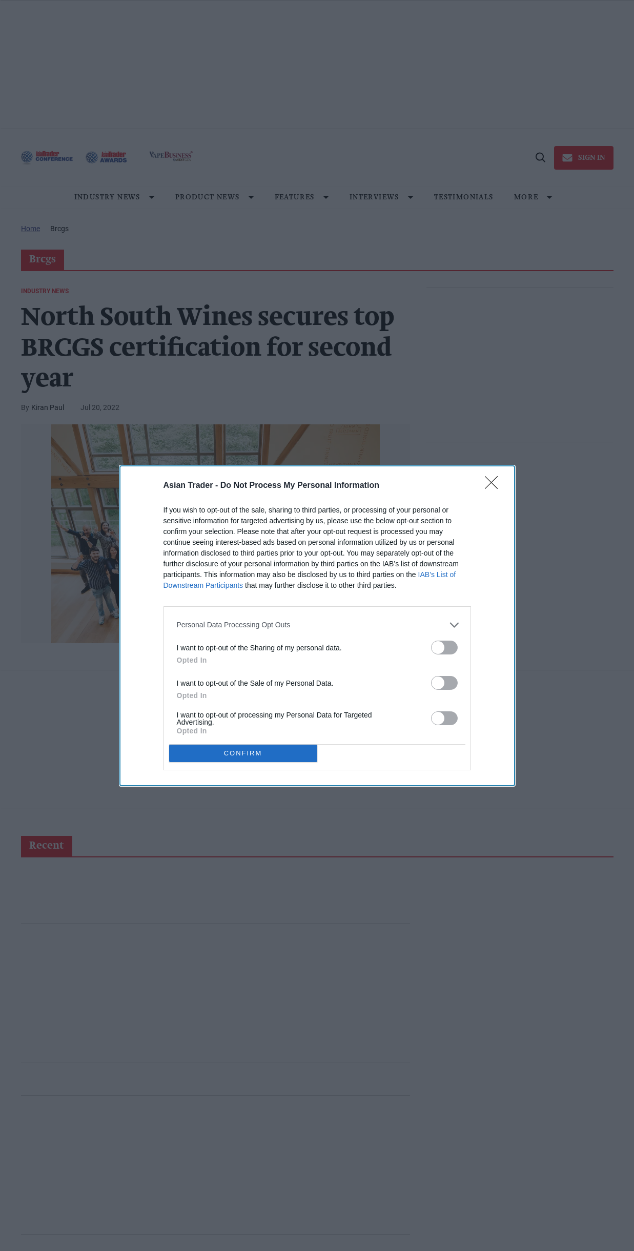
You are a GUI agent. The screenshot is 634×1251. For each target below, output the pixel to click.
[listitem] (317, 624)
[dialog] (317, 625)
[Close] (494, 485)
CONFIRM (243, 752)
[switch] (444, 647)
